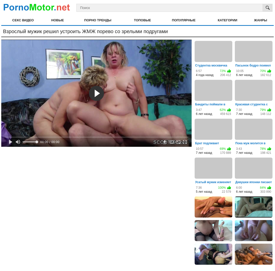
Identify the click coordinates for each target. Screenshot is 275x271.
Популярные (183, 20)
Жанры (260, 20)
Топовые (142, 20)
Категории (227, 20)
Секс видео (23, 20)
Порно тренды (97, 20)
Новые (57, 20)
